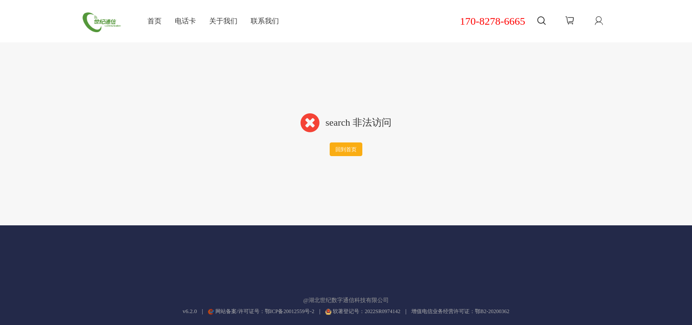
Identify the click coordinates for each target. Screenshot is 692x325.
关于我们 (223, 21)
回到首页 (346, 149)
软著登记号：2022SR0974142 (362, 311)
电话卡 (185, 21)
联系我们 (265, 21)
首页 (154, 21)
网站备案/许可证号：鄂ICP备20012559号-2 (261, 311)
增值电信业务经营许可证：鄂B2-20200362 (460, 311)
